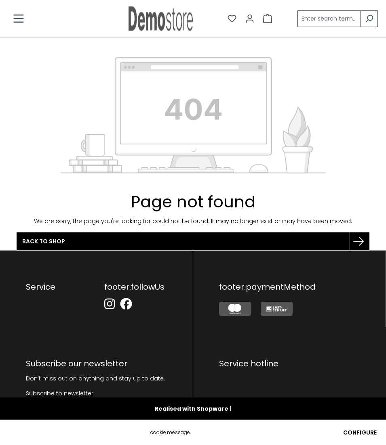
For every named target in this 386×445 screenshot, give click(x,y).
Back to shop (43, 241)
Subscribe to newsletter (59, 393)
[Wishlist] (232, 18)
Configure (360, 432)
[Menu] (18, 18)
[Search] (369, 18)
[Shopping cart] (267, 18)
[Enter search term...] (329, 18)
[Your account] (250, 18)
